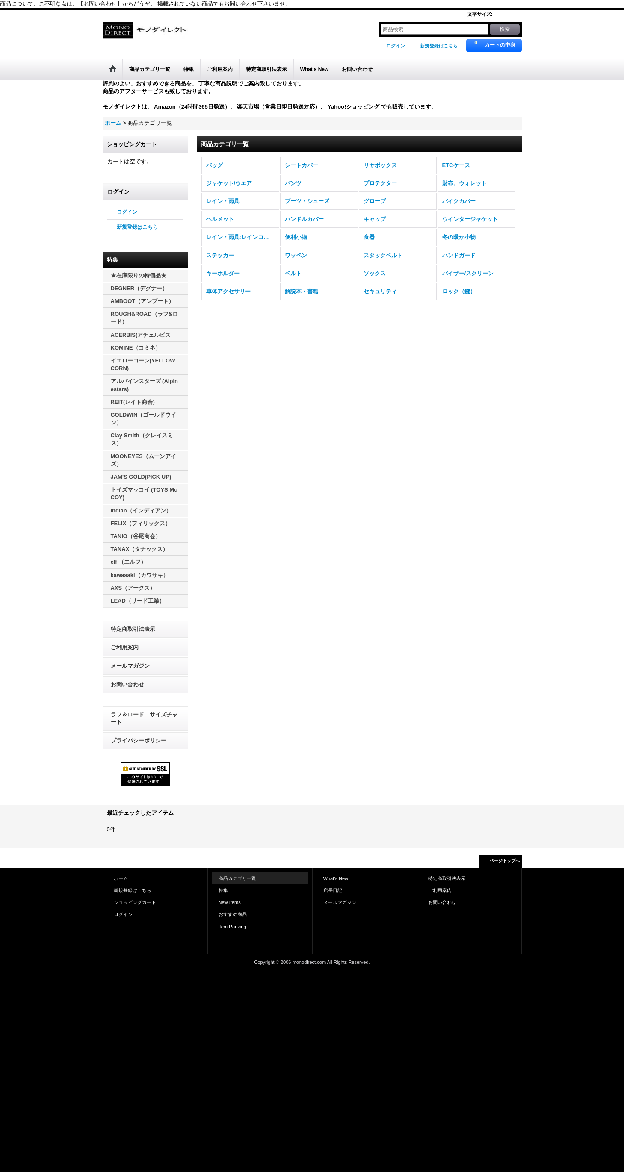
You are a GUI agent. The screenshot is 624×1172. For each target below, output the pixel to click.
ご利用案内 (125, 647)
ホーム (121, 878)
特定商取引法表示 (133, 629)
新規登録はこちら (439, 45)
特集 (223, 890)
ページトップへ (505, 860)
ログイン (395, 45)
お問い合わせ (127, 684)
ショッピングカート (135, 902)
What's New (336, 878)
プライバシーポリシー (138, 740)
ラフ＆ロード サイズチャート (144, 718)
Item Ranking (232, 926)
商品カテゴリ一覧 (237, 878)
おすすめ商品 (233, 914)
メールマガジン (130, 666)
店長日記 (332, 890)
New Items (230, 902)
